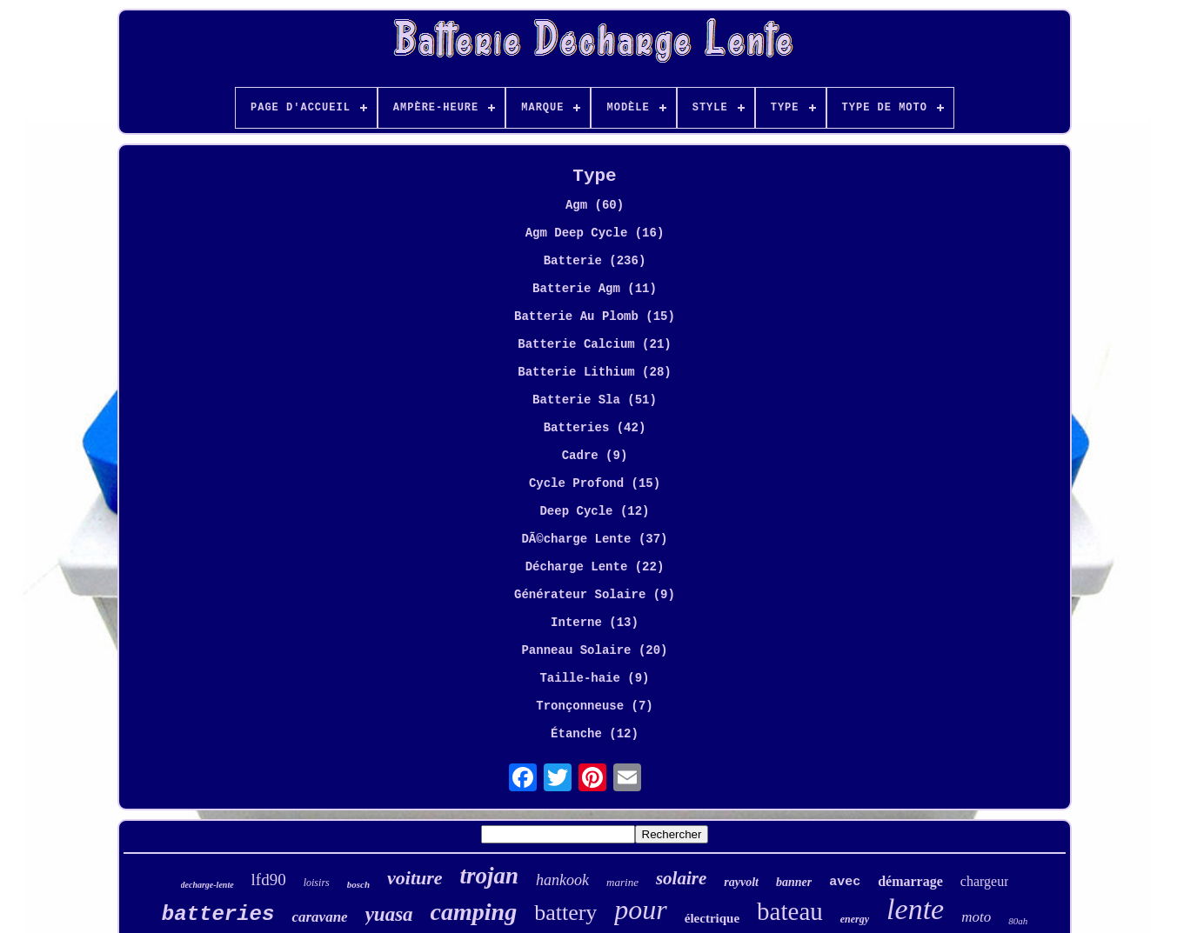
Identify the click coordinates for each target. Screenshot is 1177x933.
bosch (358, 884)
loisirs (317, 882)
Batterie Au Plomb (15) (594, 316)
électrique (712, 918)
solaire (681, 878)
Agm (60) (594, 205)
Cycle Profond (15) (594, 483)
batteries (218, 914)
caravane (319, 917)
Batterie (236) (595, 261)
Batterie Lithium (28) (594, 372)
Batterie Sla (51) (594, 400)
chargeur (984, 881)
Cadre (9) (595, 456)
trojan (489, 876)
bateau (790, 911)
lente (915, 909)
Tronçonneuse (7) (594, 706)
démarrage (910, 881)
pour (640, 909)
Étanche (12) (595, 734)
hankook (562, 880)
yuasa (389, 914)
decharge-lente (207, 885)
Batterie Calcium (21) (594, 344)
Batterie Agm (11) (594, 289)
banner (794, 882)
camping (474, 911)
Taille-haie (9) (594, 678)
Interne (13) (595, 623)
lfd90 (268, 879)
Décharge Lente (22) (595, 567)
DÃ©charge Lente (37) (594, 539)
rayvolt (741, 882)
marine (622, 882)
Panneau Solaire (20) (594, 650)
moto (976, 917)
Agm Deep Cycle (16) (595, 233)
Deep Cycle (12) (594, 511)
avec (844, 882)
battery (565, 912)
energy (854, 919)
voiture (415, 878)
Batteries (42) (595, 428)
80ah (1017, 921)
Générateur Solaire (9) (594, 595)
